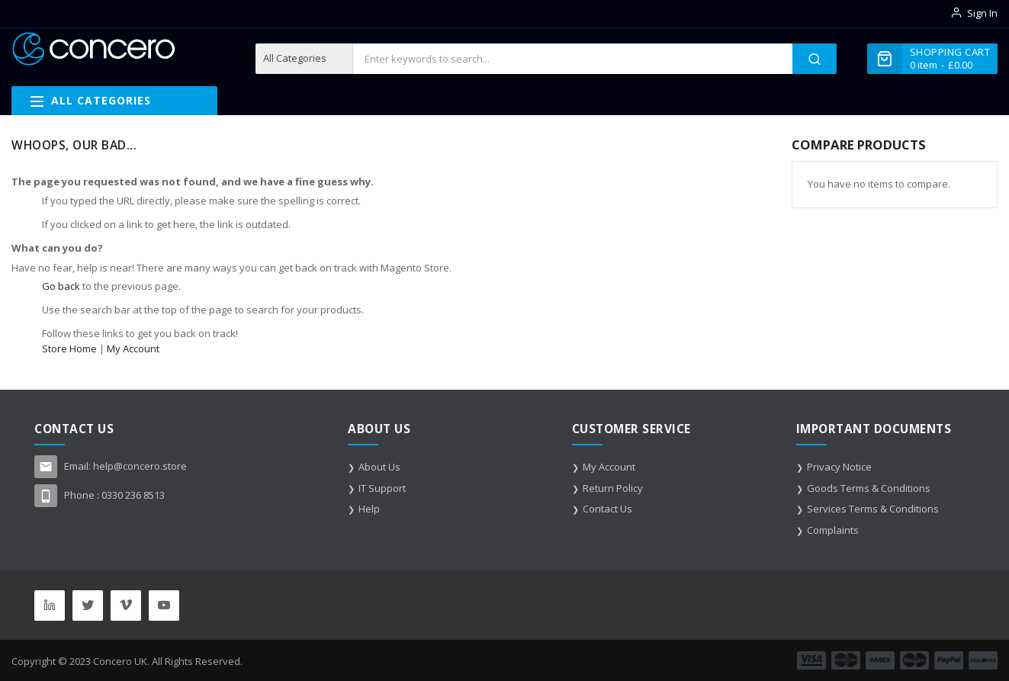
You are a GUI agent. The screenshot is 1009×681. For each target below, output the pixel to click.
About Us (379, 467)
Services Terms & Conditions (873, 509)
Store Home (69, 348)
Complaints (833, 530)
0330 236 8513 (133, 495)
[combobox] (572, 58)
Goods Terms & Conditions (868, 488)
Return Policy (613, 488)
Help (369, 509)
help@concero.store (140, 466)
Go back (61, 286)
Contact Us (607, 509)
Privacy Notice (839, 467)
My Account (133, 348)
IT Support (382, 488)
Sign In (982, 13)
